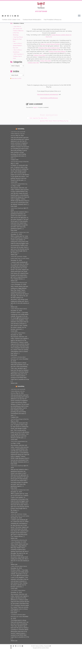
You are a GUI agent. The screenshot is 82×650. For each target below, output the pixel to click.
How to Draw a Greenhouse (17, 208)
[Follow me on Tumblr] (13, 16)
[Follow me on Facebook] (8, 16)
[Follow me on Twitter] (6, 16)
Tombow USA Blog (20, 128)
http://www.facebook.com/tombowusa (47, 94)
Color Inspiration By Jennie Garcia (37, 118)
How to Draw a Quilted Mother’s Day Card (17, 46)
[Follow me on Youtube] (15, 16)
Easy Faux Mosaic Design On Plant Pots (18, 39)
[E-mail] (3, 16)
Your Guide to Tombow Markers (18, 333)
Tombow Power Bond (39, 55)
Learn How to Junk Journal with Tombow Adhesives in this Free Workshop (18, 31)
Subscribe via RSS (16, 78)
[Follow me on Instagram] (11, 16)
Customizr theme (45, 648)
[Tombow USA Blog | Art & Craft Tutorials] (41, 5)
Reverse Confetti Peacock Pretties (50, 44)
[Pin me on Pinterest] (18, 16)
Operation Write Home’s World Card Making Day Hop (55, 121)
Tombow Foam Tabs (33, 62)
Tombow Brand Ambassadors (32, 19)
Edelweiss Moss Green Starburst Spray (49, 48)
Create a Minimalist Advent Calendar (19, 308)
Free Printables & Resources (52, 19)
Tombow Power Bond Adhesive (57, 51)
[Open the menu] (79, 15)
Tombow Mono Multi (45, 61)
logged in (35, 107)
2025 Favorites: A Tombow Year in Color (18, 56)
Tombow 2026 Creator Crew (11, 19)
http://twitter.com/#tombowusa (49, 98)
